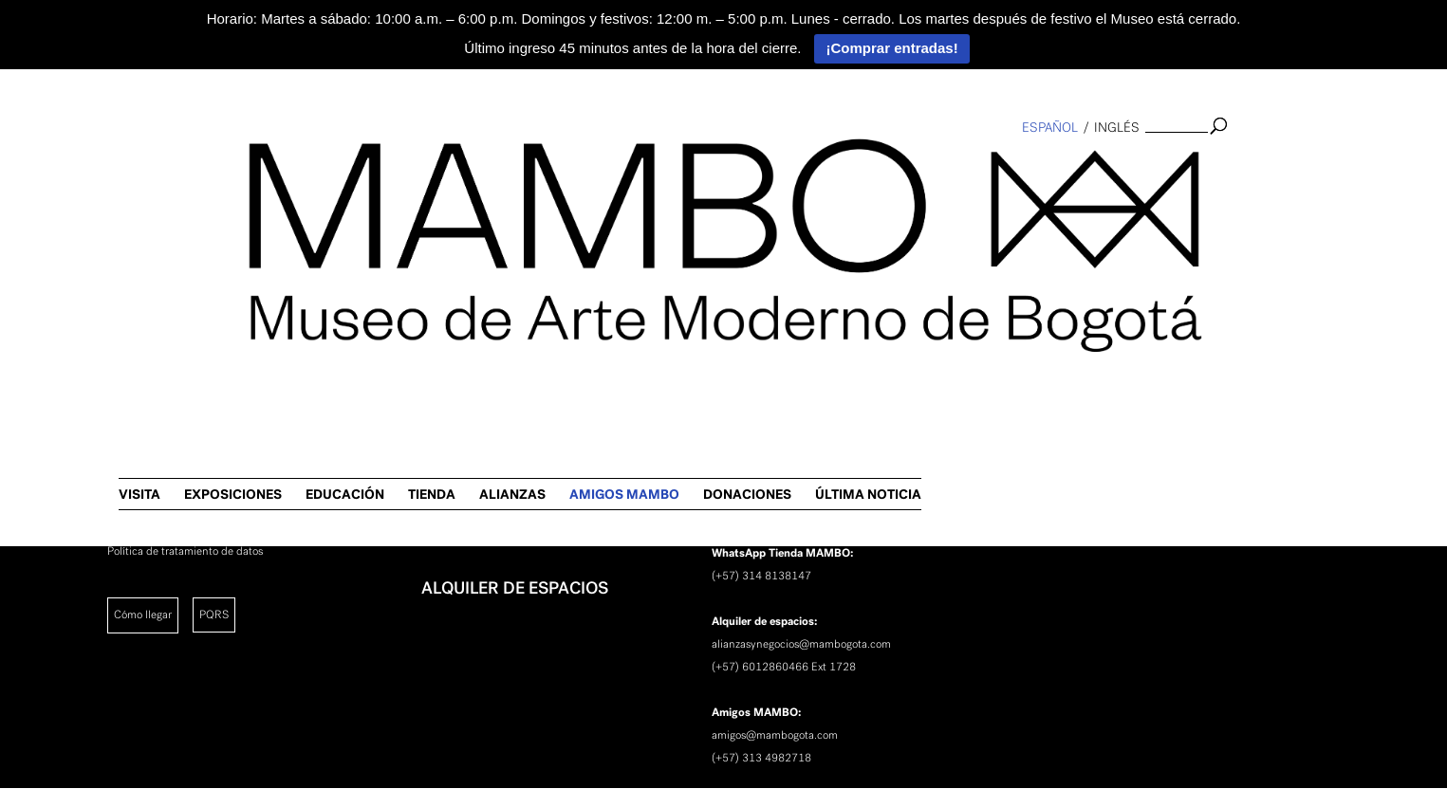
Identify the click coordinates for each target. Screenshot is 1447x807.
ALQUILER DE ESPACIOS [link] (514, 588)
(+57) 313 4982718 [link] (761, 757)
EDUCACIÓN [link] (764, 165)
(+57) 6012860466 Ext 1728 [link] (784, 666)
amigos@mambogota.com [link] (775, 735)
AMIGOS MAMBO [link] (1044, 165)
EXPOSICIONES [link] (652, 165)
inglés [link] (1117, 127)
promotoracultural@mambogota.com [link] (801, 416)
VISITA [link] (559, 165)
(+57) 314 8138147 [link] (761, 575)
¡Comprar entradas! (891, 48)
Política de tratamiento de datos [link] (185, 551)
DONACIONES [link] (1166, 165)
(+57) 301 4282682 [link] (761, 507)
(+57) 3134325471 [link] (760, 439)
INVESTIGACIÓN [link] (484, 440)
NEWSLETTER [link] (474, 538)
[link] (24, 309)
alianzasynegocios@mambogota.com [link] (801, 644)
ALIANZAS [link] (932, 165)
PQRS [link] (214, 614)
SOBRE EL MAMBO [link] (494, 390)
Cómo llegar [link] (143, 614)
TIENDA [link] (851, 165)
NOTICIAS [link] (459, 489)
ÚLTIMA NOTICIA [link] (1287, 165)
